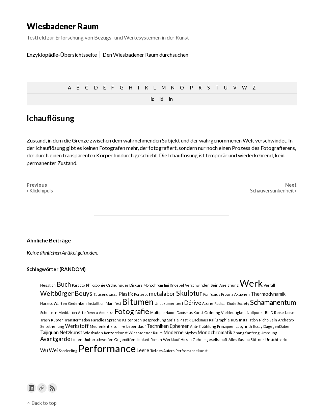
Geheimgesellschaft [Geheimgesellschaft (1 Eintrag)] (210, 339)
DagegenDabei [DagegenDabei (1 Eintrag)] (276, 326)
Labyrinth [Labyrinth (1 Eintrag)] (244, 326)
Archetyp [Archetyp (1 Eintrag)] (286, 320)
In (170, 99)
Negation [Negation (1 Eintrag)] (48, 285)
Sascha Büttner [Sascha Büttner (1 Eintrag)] (251, 339)
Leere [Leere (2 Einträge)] (143, 350)
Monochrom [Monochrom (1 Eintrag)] (153, 285)
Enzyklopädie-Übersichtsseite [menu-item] (62, 54)
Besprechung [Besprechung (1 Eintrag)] (154, 320)
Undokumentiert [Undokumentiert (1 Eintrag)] (169, 303)
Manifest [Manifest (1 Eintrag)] (113, 303)
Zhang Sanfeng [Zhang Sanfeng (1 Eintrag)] (246, 333)
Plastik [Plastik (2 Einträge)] (125, 294)
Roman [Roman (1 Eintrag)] (156, 339)
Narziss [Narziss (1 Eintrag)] (46, 303)
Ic (152, 99)
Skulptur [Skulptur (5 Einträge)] (189, 293)
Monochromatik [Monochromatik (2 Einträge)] (215, 332)
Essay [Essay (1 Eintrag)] (257, 326)
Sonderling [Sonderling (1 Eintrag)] (68, 350)
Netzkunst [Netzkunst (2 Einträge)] (71, 332)
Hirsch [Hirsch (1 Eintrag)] (186, 339)
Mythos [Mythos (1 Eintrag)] (191, 333)
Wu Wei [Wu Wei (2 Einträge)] (49, 350)
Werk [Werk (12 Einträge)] (251, 283)
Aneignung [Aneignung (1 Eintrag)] (229, 285)
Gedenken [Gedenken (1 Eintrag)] (77, 303)
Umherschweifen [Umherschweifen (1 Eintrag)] (98, 339)
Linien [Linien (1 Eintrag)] (76, 339)
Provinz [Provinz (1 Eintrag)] (227, 294)
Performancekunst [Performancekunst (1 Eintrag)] (192, 350)
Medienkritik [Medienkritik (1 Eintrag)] (101, 326)
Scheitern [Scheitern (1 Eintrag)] (48, 312)
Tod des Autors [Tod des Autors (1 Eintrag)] (162, 350)
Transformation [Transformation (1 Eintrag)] (77, 320)
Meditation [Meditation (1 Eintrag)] (67, 312)
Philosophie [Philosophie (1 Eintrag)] (95, 285)
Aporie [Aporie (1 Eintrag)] (207, 303)
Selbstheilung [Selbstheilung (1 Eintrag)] (52, 326)
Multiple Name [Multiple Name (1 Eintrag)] (163, 312)
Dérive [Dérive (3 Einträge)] (192, 302)
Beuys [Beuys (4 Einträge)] (83, 293)
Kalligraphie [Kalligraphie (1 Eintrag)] (219, 320)
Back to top (42, 403)
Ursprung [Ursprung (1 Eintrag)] (269, 333)
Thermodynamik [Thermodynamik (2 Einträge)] (268, 294)
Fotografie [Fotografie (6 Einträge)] (131, 311)
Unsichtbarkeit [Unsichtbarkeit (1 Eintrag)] (278, 339)
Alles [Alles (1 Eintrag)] (232, 339)
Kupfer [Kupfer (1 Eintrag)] (57, 320)
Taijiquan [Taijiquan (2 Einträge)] (49, 332)
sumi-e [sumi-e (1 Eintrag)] (119, 326)
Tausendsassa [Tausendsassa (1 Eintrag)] (105, 294)
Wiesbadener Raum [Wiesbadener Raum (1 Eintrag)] (146, 333)
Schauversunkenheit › (273, 190)
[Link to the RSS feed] (52, 388)
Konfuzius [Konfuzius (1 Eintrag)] (211, 294)
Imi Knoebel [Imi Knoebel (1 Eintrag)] (174, 285)
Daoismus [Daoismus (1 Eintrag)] (200, 320)
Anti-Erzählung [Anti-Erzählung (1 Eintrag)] (203, 326)
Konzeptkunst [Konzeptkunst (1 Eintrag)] (116, 333)
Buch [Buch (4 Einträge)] (64, 284)
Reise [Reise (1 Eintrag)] (279, 312)
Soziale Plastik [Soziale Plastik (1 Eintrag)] (179, 320)
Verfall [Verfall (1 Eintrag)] (269, 285)
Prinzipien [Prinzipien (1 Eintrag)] (226, 326)
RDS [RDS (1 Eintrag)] (234, 320)
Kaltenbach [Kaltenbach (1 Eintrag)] (132, 320)
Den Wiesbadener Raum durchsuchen (145, 54)
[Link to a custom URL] (42, 388)
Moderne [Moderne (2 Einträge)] (174, 332)
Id (161, 99)
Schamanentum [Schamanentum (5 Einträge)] (273, 302)
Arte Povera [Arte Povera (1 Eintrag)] (88, 312)
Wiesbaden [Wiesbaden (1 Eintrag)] (93, 333)
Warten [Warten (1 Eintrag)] (60, 303)
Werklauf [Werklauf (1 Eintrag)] (171, 339)
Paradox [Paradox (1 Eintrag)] (78, 285)
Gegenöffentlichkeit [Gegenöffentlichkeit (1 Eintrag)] (132, 339)
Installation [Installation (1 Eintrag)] (248, 320)
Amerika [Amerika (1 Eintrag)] (106, 312)
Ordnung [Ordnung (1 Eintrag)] (212, 312)
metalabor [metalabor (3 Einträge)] (162, 293)
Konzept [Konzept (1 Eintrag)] (141, 294)
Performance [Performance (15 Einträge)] (107, 348)
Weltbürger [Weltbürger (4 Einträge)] (57, 293)
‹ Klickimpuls (40, 190)
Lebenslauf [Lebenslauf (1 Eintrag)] (136, 326)
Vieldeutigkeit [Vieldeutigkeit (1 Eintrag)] (233, 312)
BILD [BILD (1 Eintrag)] (269, 312)
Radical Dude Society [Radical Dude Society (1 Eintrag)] (231, 303)
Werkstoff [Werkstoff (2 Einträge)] (77, 326)
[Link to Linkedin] (31, 388)
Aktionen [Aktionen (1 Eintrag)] (242, 294)
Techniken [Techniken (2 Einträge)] (158, 326)
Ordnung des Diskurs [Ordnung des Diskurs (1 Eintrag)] (124, 285)
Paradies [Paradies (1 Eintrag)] (98, 320)
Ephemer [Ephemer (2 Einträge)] (179, 326)
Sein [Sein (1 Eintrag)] (214, 285)
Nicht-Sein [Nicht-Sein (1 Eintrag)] (268, 320)
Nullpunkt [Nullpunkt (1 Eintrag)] (255, 312)
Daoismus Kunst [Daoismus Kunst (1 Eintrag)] (190, 312)
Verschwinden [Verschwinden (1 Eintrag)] (197, 285)
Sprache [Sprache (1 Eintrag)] (114, 320)
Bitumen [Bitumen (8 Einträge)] (138, 302)
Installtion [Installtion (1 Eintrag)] (96, 303)
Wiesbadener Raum (63, 26)
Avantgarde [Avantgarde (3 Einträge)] (55, 338)
